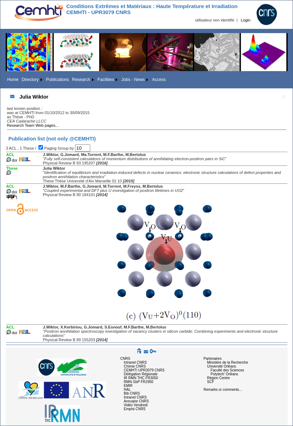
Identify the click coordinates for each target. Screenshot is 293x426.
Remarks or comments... (222, 389)
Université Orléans (221, 366)
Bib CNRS (132, 393)
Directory (30, 79)
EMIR (128, 386)
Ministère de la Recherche (227, 362)
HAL (127, 389)
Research (81, 79)
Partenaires (212, 359)
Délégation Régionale (141, 374)
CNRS (125, 359)
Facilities (106, 79)
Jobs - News (133, 79)
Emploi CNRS (135, 409)
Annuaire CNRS (136, 401)
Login (245, 20)
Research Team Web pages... (33, 125)
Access (159, 79)
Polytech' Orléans (224, 374)
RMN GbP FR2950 (138, 382)
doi (14, 160)
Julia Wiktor (33, 97)
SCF (210, 382)
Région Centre (218, 378)
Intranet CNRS (135, 362)
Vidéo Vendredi (136, 405)
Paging (50, 148)
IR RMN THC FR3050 (141, 378)
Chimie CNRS (135, 366)
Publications (57, 79)
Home (13, 79)
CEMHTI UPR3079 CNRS (144, 370)
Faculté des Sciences (227, 370)
